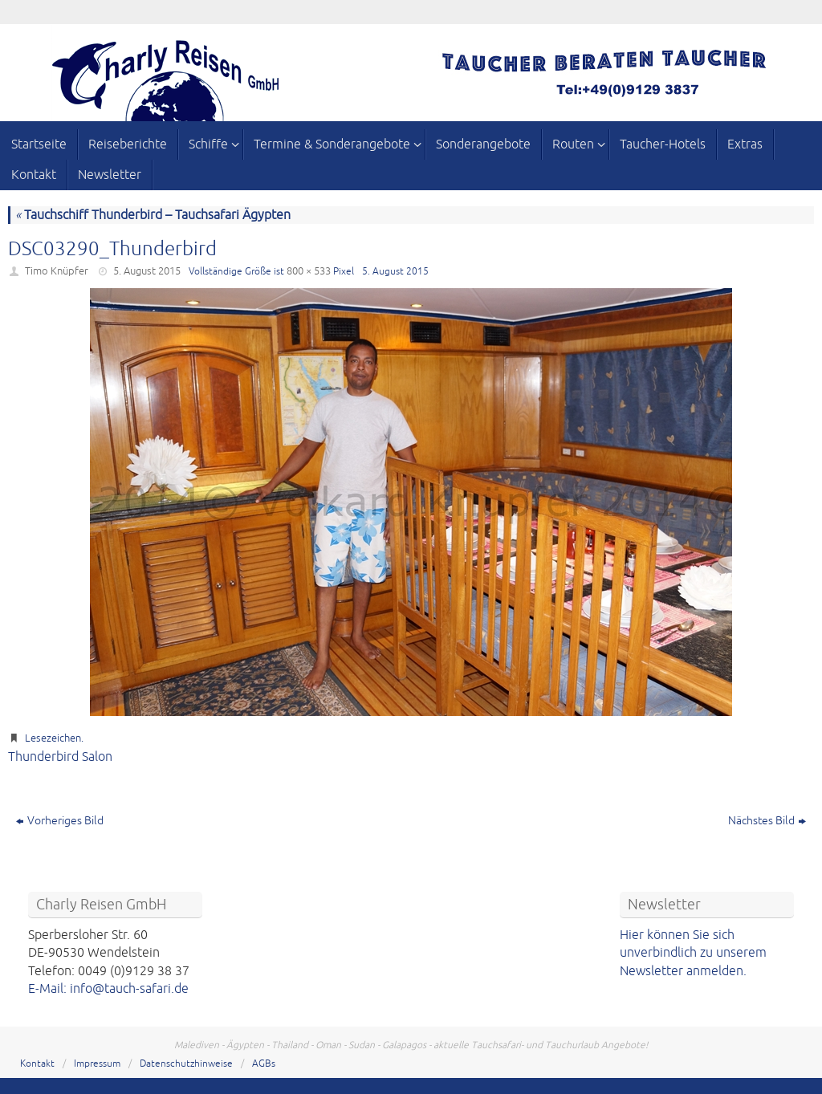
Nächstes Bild (767, 821)
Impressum (97, 1064)
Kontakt (37, 1064)
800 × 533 (309, 271)
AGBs (263, 1064)
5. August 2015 (147, 271)
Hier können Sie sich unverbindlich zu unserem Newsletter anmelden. (693, 953)
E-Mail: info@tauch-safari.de (108, 989)
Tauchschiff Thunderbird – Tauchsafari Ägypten (153, 215)
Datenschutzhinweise (186, 1064)
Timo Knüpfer (56, 271)
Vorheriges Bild (60, 821)
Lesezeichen (53, 738)
